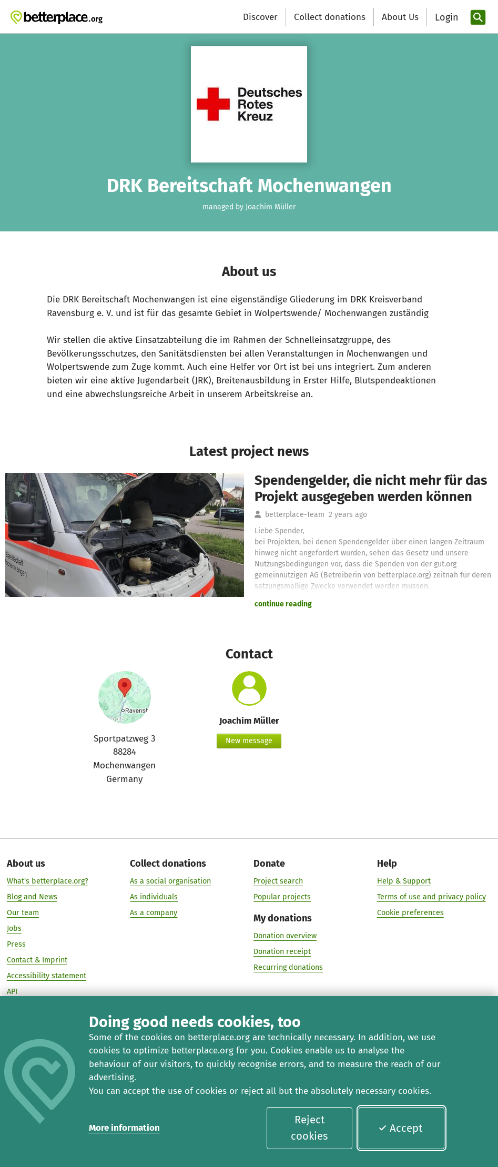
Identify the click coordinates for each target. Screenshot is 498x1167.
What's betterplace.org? (47, 881)
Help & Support (404, 881)
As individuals (154, 896)
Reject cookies (309, 1127)
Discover (260, 17)
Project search (278, 881)
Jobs (14, 928)
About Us (400, 17)
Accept (400, 1128)
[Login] (445, 17)
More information (124, 1127)
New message (249, 740)
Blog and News (32, 896)
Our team (23, 912)
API (12, 992)
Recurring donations (288, 967)
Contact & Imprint (37, 960)
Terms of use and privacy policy (431, 896)
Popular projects (282, 896)
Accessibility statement (46, 976)
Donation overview (285, 936)
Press (16, 944)
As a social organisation (170, 881)
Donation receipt (282, 952)
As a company (153, 912)
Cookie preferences (410, 912)
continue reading (283, 604)
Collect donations (329, 17)
